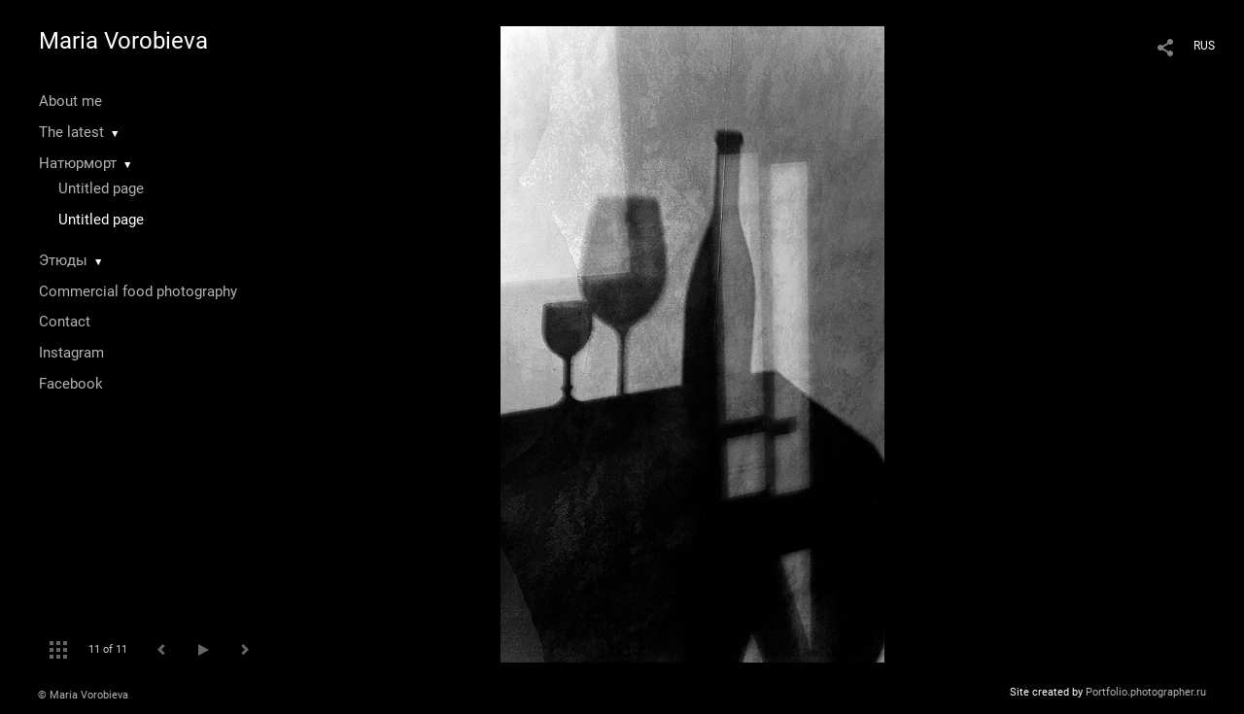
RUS (1204, 45)
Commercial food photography (138, 291)
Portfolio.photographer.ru (1146, 692)
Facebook (71, 383)
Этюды (63, 260)
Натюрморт (78, 163)
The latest (71, 132)
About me (70, 101)
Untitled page (101, 188)
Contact (64, 321)
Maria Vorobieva (123, 40)
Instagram (71, 352)
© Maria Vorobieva (83, 695)
